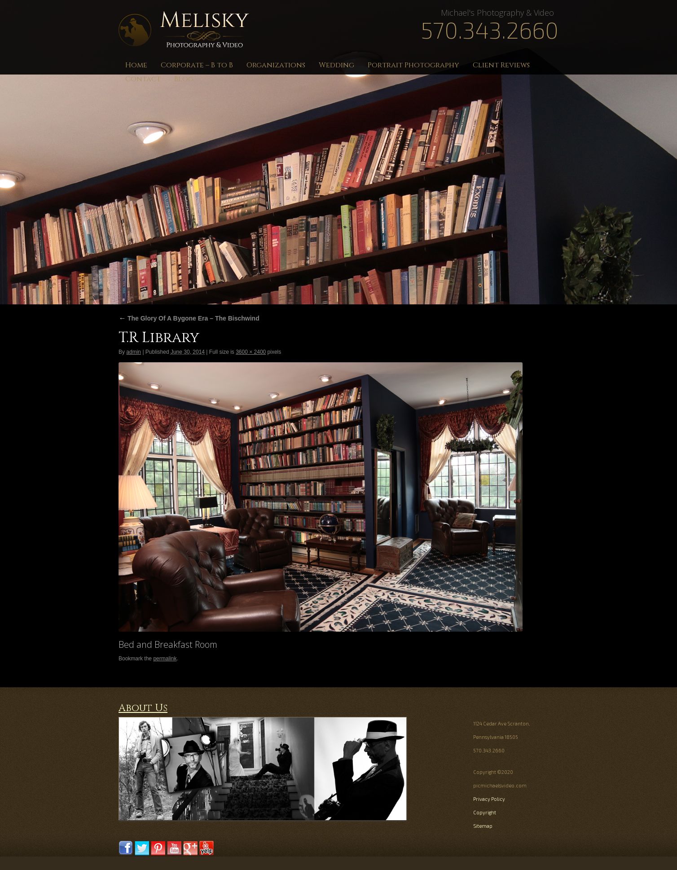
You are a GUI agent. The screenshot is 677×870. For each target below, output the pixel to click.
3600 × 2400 (251, 352)
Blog (183, 79)
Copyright (484, 812)
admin (133, 352)
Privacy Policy (489, 799)
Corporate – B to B (197, 65)
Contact (143, 79)
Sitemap (482, 826)
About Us (143, 708)
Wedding (336, 65)
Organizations (275, 65)
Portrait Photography (413, 65)
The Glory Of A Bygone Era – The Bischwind (189, 318)
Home (136, 65)
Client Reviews (501, 65)
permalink (164, 658)
